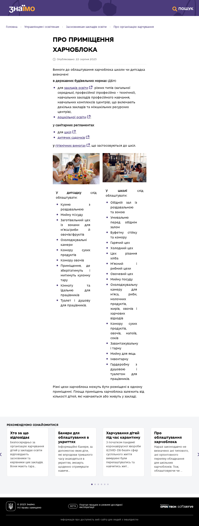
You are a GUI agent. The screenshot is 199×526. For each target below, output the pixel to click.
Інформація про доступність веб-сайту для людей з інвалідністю (99, 519)
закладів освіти (76, 88)
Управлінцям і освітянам (41, 26)
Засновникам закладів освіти (86, 26)
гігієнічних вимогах (70, 145)
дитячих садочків (71, 137)
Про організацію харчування (134, 26)
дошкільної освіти (72, 117)
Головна (11, 26)
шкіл (67, 132)
